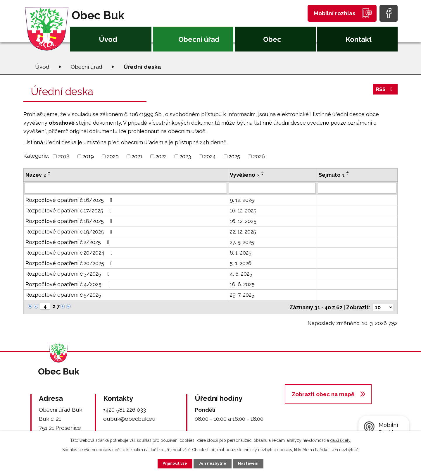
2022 (161, 156)
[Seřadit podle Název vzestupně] (49, 172)
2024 (210, 156)
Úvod (108, 39)
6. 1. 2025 (240, 253)
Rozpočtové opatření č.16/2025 (70, 200)
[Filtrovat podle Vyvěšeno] (272, 188)
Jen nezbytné (213, 463)
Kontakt (359, 39)
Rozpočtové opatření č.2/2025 (68, 242)
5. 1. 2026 (240, 263)
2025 (234, 156)
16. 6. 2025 (242, 284)
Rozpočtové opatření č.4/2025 (68, 284)
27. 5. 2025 (242, 242)
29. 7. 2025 (242, 295)
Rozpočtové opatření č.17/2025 (69, 210)
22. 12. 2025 (243, 232)
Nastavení (251, 463)
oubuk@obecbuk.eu (129, 418)
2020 (113, 156)
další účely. (340, 439)
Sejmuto (332, 175)
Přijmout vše (172, 463)
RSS (385, 90)
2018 (64, 156)
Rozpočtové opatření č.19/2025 (70, 232)
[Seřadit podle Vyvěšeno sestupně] (263, 174)
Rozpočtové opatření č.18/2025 (70, 221)
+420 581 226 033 (124, 409)
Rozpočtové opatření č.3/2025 (68, 274)
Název (35, 175)
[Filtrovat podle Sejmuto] (357, 188)
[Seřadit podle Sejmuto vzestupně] (348, 172)
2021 (137, 156)
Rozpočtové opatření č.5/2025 (63, 295)
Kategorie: (36, 156)
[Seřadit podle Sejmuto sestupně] (348, 174)
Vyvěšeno (245, 175)
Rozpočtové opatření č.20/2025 (70, 263)
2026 (259, 156)
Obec (272, 39)
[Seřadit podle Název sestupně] (49, 174)
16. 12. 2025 (243, 210)
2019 (88, 156)
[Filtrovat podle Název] (126, 188)
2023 (185, 156)
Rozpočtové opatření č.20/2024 (70, 253)
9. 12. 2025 (242, 200)
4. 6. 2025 (241, 274)
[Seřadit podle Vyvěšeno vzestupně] (263, 172)
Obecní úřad (199, 39)
